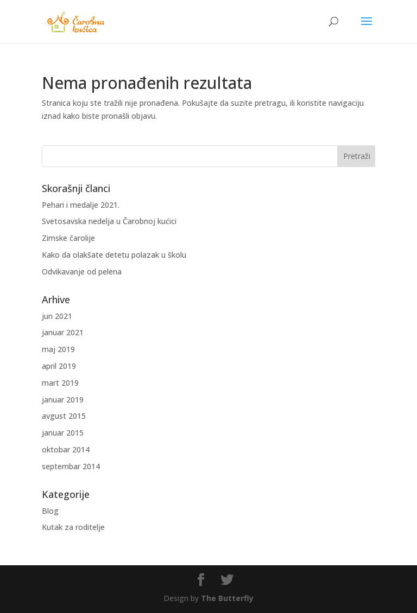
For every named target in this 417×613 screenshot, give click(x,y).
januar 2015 (63, 432)
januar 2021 (63, 332)
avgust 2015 (64, 416)
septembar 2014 (71, 466)
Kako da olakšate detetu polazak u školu (114, 255)
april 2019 (59, 366)
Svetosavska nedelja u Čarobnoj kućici (109, 221)
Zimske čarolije (68, 238)
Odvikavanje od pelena (82, 271)
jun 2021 (57, 316)
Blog (50, 511)
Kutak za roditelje (73, 527)
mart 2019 (60, 383)
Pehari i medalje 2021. (80, 205)
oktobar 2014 (66, 449)
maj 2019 (58, 349)
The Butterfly (227, 598)
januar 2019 (63, 399)
